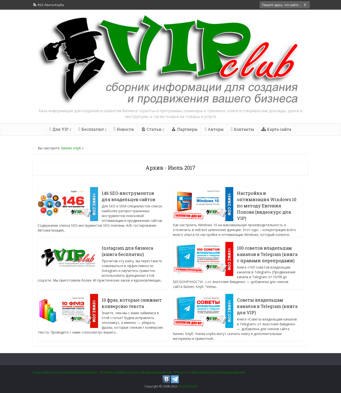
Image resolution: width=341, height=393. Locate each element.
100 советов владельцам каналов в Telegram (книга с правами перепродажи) (267, 254)
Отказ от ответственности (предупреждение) (209, 372)
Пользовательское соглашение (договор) (65, 372)
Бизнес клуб (71, 148)
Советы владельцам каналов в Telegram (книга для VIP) (267, 306)
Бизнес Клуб (187, 386)
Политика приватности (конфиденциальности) (135, 372)
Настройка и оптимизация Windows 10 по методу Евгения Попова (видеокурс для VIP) (266, 205)
